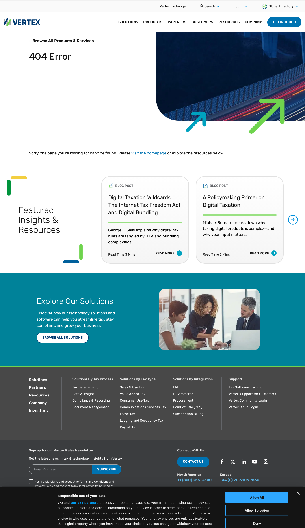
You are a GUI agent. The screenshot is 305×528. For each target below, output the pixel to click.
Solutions (128, 22)
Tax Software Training (245, 387)
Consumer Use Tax (134, 400)
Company (253, 22)
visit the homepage (148, 153)
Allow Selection (257, 473)
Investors (38, 410)
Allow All (257, 460)
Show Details (231, 519)
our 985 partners (85, 465)
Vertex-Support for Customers (252, 394)
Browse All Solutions (62, 338)
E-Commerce (183, 394)
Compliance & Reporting (91, 400)
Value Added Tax (132, 394)
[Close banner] (298, 455)
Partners (177, 22)
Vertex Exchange (173, 6)
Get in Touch (284, 22)
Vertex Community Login (248, 400)
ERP (176, 387)
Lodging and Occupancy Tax (141, 421)
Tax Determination (86, 387)
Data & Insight (83, 394)
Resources (229, 22)
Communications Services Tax (143, 407)
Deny (257, 486)
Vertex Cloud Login (243, 407)
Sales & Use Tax (132, 387)
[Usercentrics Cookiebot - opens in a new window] (28, 519)
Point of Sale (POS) (187, 407)
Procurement (183, 400)
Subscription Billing (188, 414)
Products (152, 22)
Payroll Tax (128, 427)
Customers (202, 22)
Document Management (90, 407)
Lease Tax (127, 414)
